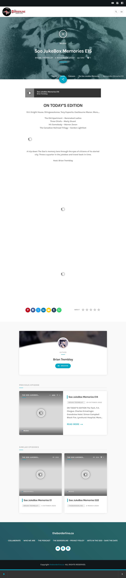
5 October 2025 (49, 506)
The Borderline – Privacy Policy (68, 540)
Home (54, 76)
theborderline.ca (57, 564)
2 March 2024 (92, 506)
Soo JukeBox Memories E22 (84, 500)
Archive (62, 366)
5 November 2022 (65, 58)
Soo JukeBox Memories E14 (83, 396)
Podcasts (71, 76)
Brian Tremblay (44, 58)
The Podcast (44, 540)
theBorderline (76, 506)
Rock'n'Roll (29, 492)
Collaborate (14, 540)
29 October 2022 (94, 402)
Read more (75, 424)
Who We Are (29, 540)
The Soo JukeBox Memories (88, 76)
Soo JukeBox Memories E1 (38, 500)
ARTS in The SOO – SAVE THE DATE (102, 540)
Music (62, 76)
